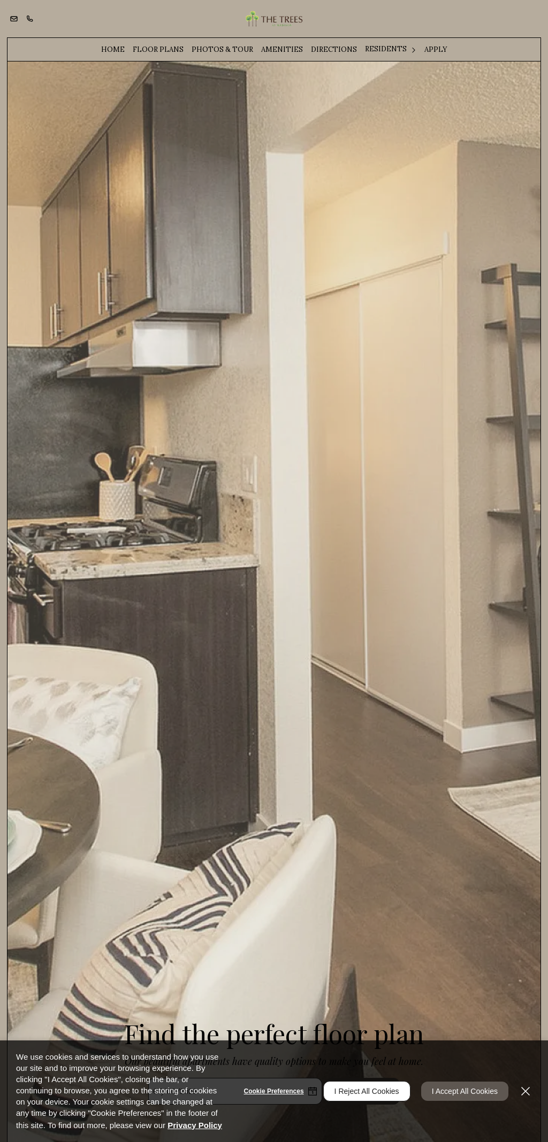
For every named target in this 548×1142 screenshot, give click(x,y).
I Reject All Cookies (366, 1091)
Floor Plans (158, 49)
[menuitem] (113, 49)
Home (113, 49)
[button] (14, 19)
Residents (386, 48)
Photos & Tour (222, 49)
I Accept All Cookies (465, 1091)
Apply (435, 49)
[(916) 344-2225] (30, 19)
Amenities (282, 49)
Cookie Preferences (274, 1091)
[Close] (525, 1091)
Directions (334, 49)
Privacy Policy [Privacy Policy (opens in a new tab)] (195, 1125)
